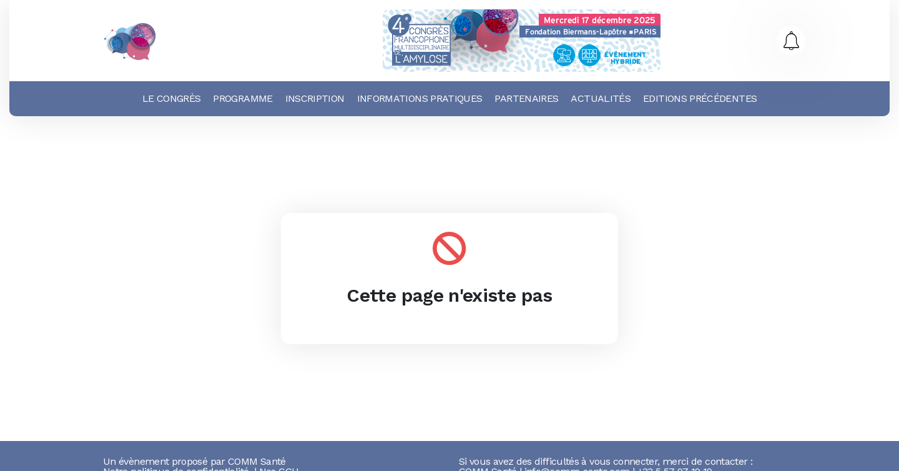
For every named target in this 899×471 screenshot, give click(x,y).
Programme (242, 98)
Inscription (315, 98)
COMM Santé (257, 461)
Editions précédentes (700, 98)
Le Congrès (171, 98)
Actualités (601, 98)
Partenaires (526, 98)
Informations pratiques (420, 98)
